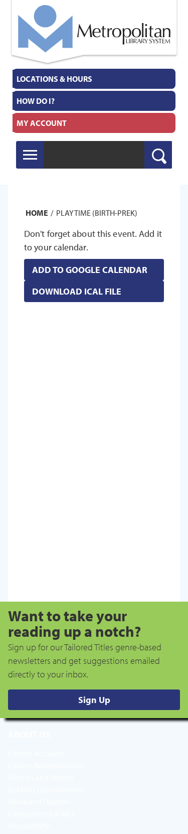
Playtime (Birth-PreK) (96, 213)
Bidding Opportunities (46, 789)
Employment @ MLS (42, 813)
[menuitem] (94, 79)
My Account (42, 123)
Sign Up (94, 700)
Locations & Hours (54, 79)
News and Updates (39, 801)
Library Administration (46, 765)
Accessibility (29, 825)
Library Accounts (36, 753)
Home (37, 213)
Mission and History (41, 777)
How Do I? (36, 101)
